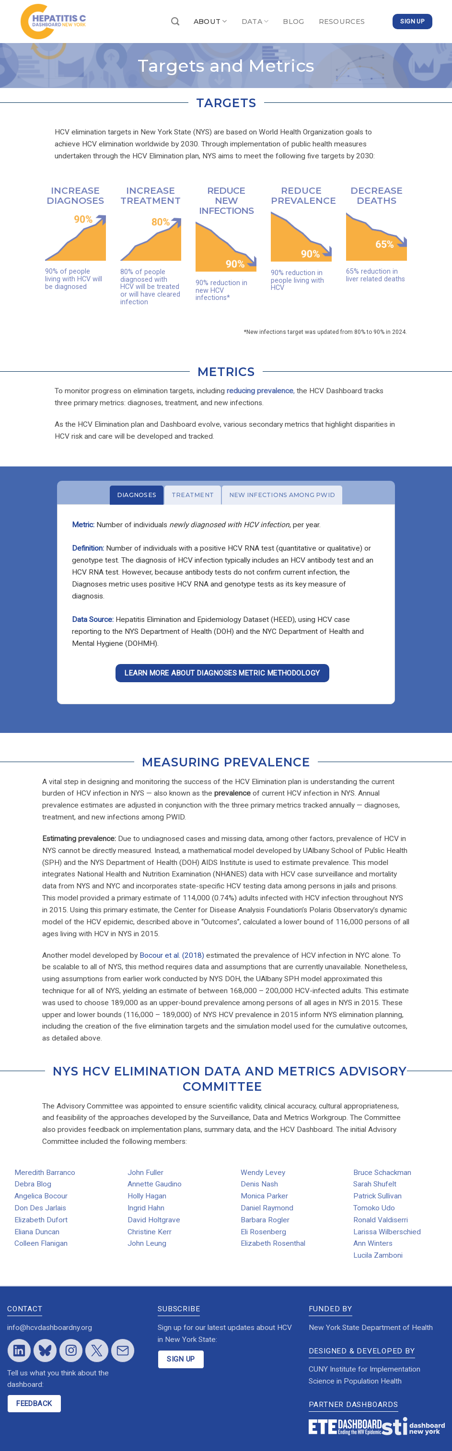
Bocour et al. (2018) (171, 955)
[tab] (136, 495)
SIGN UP (181, 1359)
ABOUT (210, 21)
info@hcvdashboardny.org (49, 1327)
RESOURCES (342, 21)
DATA (255, 21)
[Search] (175, 22)
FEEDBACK (34, 1403)
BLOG (293, 21)
